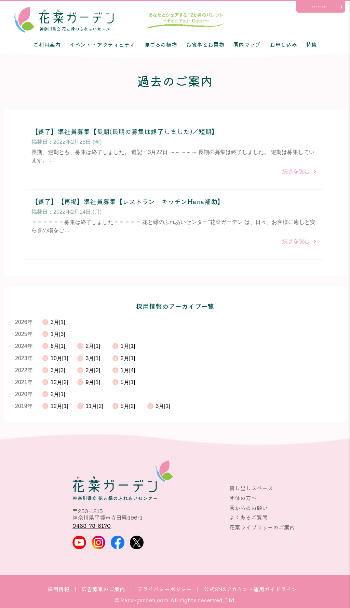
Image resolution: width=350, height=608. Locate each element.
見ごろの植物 (160, 44)
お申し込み (283, 44)
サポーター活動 (318, 6)
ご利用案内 (46, 44)
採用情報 (58, 589)
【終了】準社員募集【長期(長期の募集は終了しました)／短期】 (124, 132)
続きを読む (296, 171)
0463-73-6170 (91, 525)
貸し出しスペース (251, 488)
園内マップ (246, 44)
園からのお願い (248, 508)
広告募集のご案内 (103, 589)
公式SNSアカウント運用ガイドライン (250, 589)
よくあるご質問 (248, 517)
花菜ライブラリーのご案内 (262, 527)
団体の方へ (243, 498)
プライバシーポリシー (164, 589)
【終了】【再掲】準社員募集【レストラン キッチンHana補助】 (127, 202)
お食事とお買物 (205, 44)
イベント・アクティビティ (102, 44)
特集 (311, 44)
